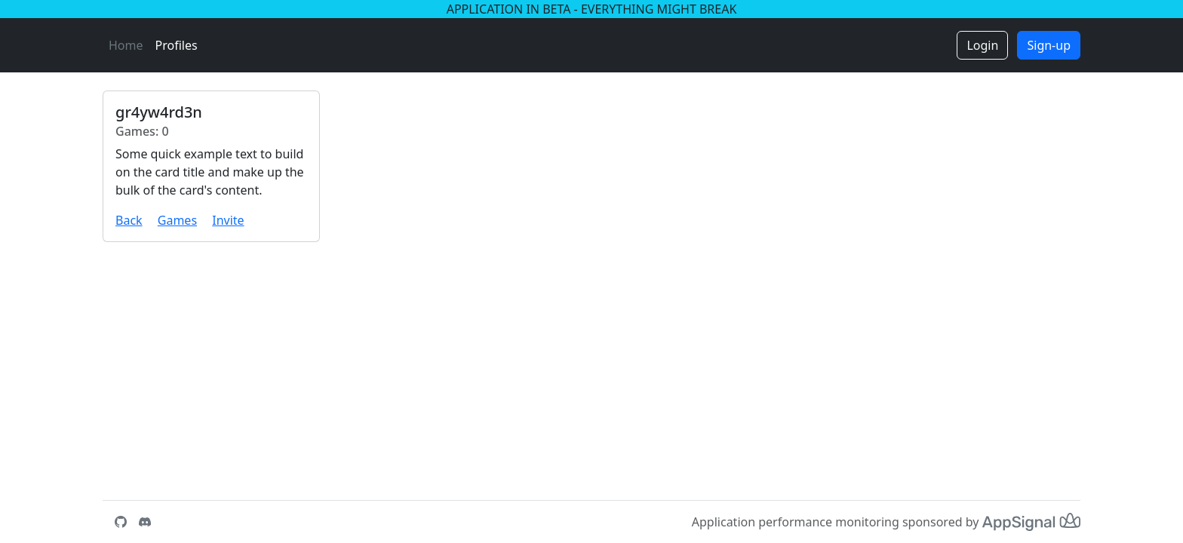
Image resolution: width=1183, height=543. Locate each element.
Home (126, 45)
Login (982, 45)
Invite (228, 220)
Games (177, 220)
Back (129, 220)
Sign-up (1049, 45)
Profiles (176, 45)
